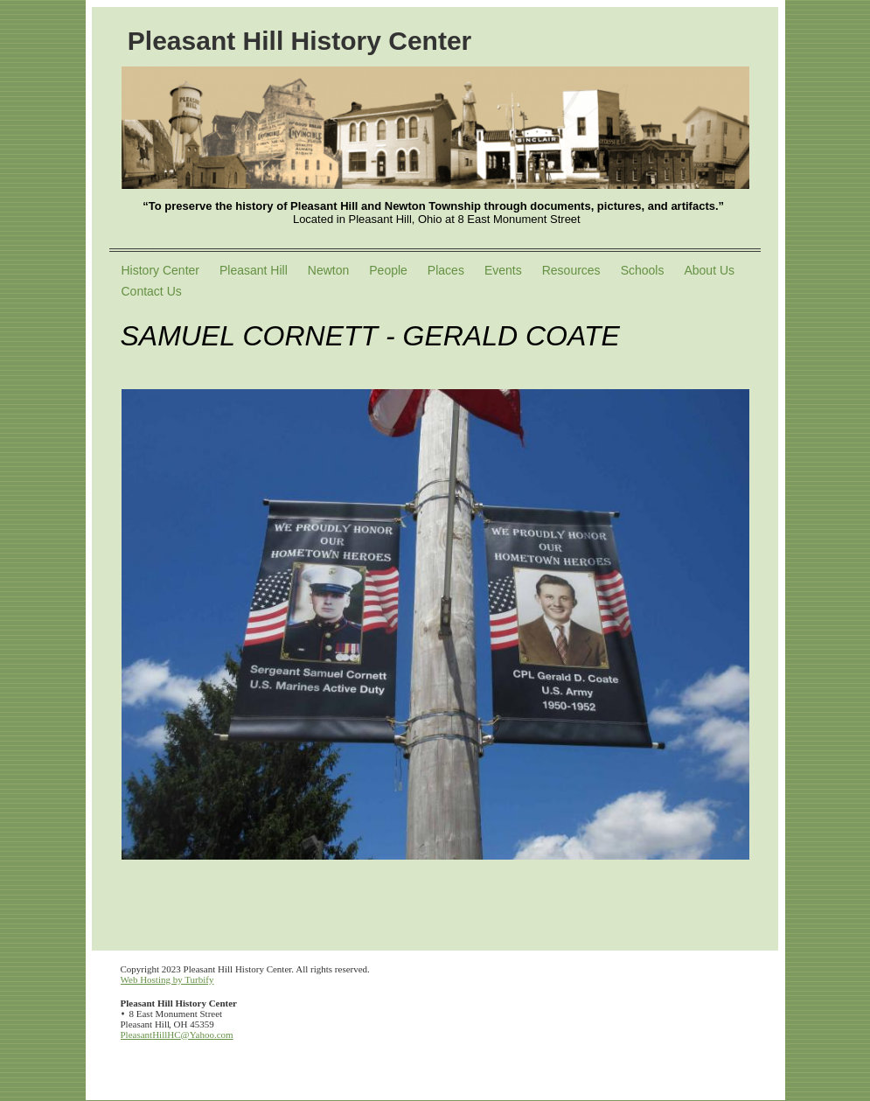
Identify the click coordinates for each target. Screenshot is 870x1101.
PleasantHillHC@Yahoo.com (177, 1034)
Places (446, 270)
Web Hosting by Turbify (167, 979)
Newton (328, 270)
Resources (571, 270)
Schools (643, 270)
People (388, 270)
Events (503, 270)
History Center (160, 270)
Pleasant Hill (253, 270)
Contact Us (152, 291)
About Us (709, 270)
